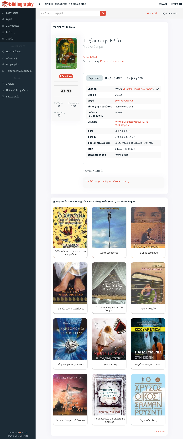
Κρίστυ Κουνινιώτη (112, 61)
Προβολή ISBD (135, 78)
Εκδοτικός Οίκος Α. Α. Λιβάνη (138, 88)
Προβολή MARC (113, 78)
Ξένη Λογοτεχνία (124, 100)
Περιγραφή (94, 78)
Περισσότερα (159, 431)
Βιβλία (155, 13)
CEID (26, 432)
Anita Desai (90, 56)
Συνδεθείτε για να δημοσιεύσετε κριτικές (107, 181)
